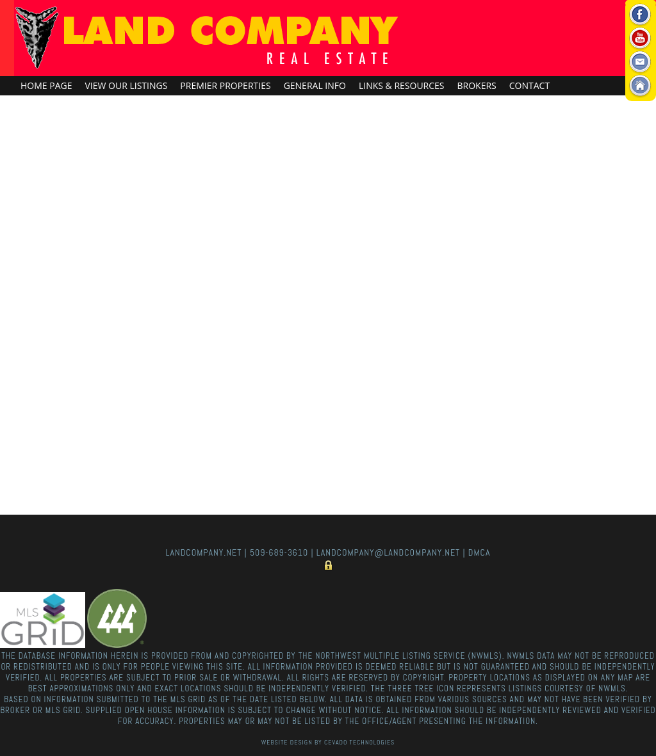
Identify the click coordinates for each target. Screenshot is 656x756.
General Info (315, 85)
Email (640, 62)
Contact (529, 85)
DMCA (479, 552)
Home (640, 86)
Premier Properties (225, 85)
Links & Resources (402, 85)
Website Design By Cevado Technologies (328, 742)
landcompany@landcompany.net (388, 552)
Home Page (46, 85)
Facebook (640, 15)
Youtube (640, 39)
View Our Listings (126, 85)
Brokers (476, 85)
